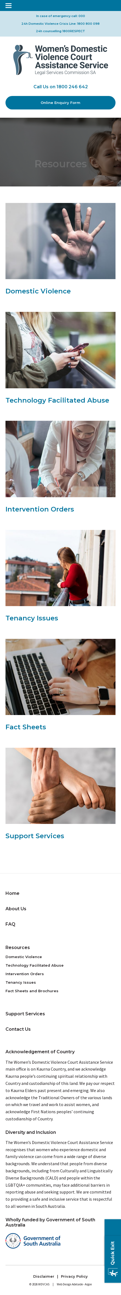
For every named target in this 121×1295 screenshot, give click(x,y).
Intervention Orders (24, 974)
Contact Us (18, 1029)
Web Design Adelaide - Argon (74, 1284)
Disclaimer (43, 1276)
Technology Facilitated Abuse (34, 965)
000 (81, 16)
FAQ (10, 924)
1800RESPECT (73, 31)
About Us (15, 908)
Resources (17, 947)
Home (12, 893)
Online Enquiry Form (60, 102)
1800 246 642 (72, 86)
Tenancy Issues (20, 982)
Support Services (25, 1013)
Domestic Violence (23, 957)
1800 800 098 (88, 24)
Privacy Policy (74, 1276)
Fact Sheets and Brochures (31, 991)
